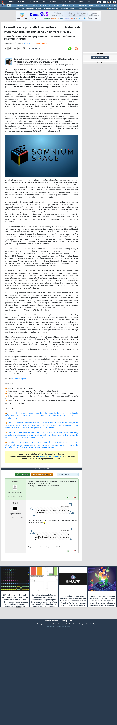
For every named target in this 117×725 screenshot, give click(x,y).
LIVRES (38, 8)
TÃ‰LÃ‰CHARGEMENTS (51, 8)
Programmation (82, 5)
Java (58, 5)
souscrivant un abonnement (50, 470)
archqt (15, 523)
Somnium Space (19, 392)
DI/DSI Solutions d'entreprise (21, 5)
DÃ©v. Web (66, 5)
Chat (43, 2)
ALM (44, 5)
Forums (10, 2)
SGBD (91, 5)
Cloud (35, 5)
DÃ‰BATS (73, 8)
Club (88, 2)
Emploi (63, 2)
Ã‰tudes (73, 2)
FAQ (29, 2)
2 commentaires (41, 57)
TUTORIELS (15, 8)
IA (40, 5)
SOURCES (64, 8)
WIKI (80, 8)
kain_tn (15, 544)
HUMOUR (92, 8)
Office (97, 5)
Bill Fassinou (28, 57)
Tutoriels (20, 2)
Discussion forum (100, 58)
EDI (73, 5)
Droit (81, 2)
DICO (85, 8)
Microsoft (51, 5)
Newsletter (53, 2)
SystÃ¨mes (112, 5)
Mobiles (104, 5)
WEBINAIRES (30, 8)
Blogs (35, 2)
